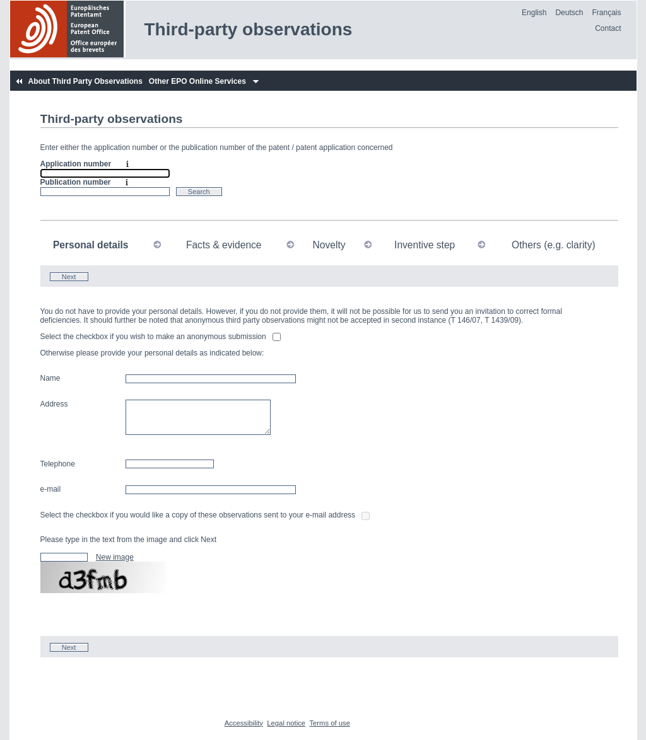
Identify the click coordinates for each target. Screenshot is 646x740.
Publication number (75, 182)
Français (606, 12)
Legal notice (286, 723)
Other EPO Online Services (197, 81)
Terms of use (329, 723)
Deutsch (569, 12)
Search (199, 191)
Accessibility (244, 723)
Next (69, 276)
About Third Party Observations (85, 81)
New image (115, 557)
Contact (608, 28)
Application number (76, 163)
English (534, 12)
